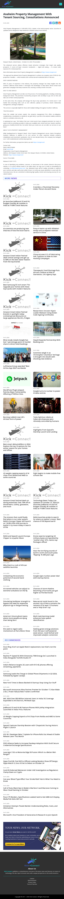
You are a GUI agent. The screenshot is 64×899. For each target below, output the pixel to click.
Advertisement (32, 880)
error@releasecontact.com (17, 168)
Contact (32, 878)
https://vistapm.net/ (39, 142)
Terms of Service (32, 884)
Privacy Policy (32, 882)
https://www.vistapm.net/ (49, 72)
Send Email (10, 149)
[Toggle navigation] (60, 4)
